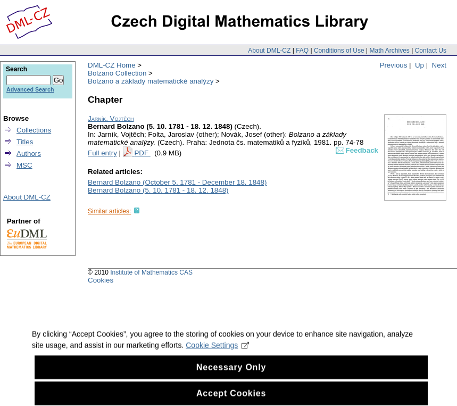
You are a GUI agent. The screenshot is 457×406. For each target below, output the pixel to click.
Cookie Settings (217, 355)
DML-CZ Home (112, 65)
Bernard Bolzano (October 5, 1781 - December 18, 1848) (177, 182)
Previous (394, 65)
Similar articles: (109, 211)
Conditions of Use (339, 50)
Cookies (100, 280)
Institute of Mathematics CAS (151, 272)
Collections (33, 130)
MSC (24, 165)
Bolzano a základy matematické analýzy (150, 81)
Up (419, 65)
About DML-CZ (269, 50)
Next (439, 65)
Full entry (102, 153)
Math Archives (389, 50)
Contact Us (430, 50)
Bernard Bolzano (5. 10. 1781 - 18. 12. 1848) (158, 190)
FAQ (302, 50)
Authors (28, 154)
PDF (142, 153)
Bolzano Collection (117, 73)
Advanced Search (30, 89)
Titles (24, 142)
